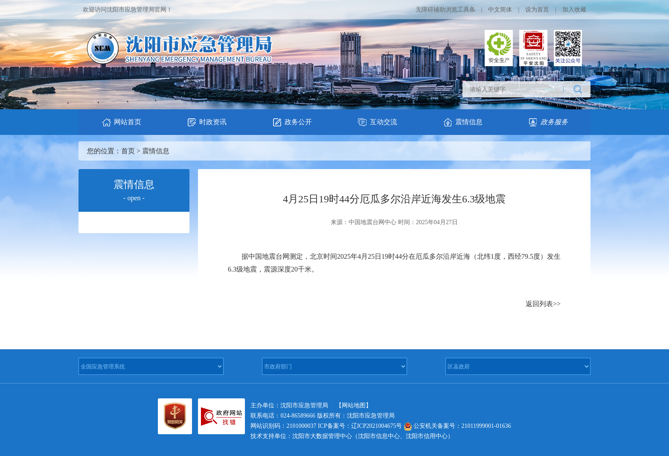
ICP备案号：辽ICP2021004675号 (360, 426)
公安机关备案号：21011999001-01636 (457, 426)
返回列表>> (543, 303)
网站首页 (121, 122)
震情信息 (462, 122)
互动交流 (377, 122)
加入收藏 (574, 9)
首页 (128, 151)
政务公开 (292, 122)
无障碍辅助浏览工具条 (445, 9)
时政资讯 (206, 122)
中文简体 (500, 9)
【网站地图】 (354, 405)
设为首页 (537, 9)
